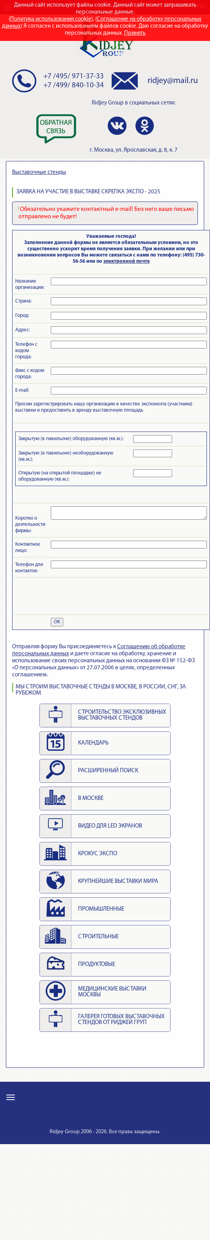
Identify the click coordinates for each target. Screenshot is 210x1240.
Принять (135, 33)
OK (57, 621)
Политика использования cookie (50, 19)
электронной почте (126, 261)
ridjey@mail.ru (173, 80)
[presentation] (74, 596)
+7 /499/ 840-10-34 (73, 85)
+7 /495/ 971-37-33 (73, 76)
